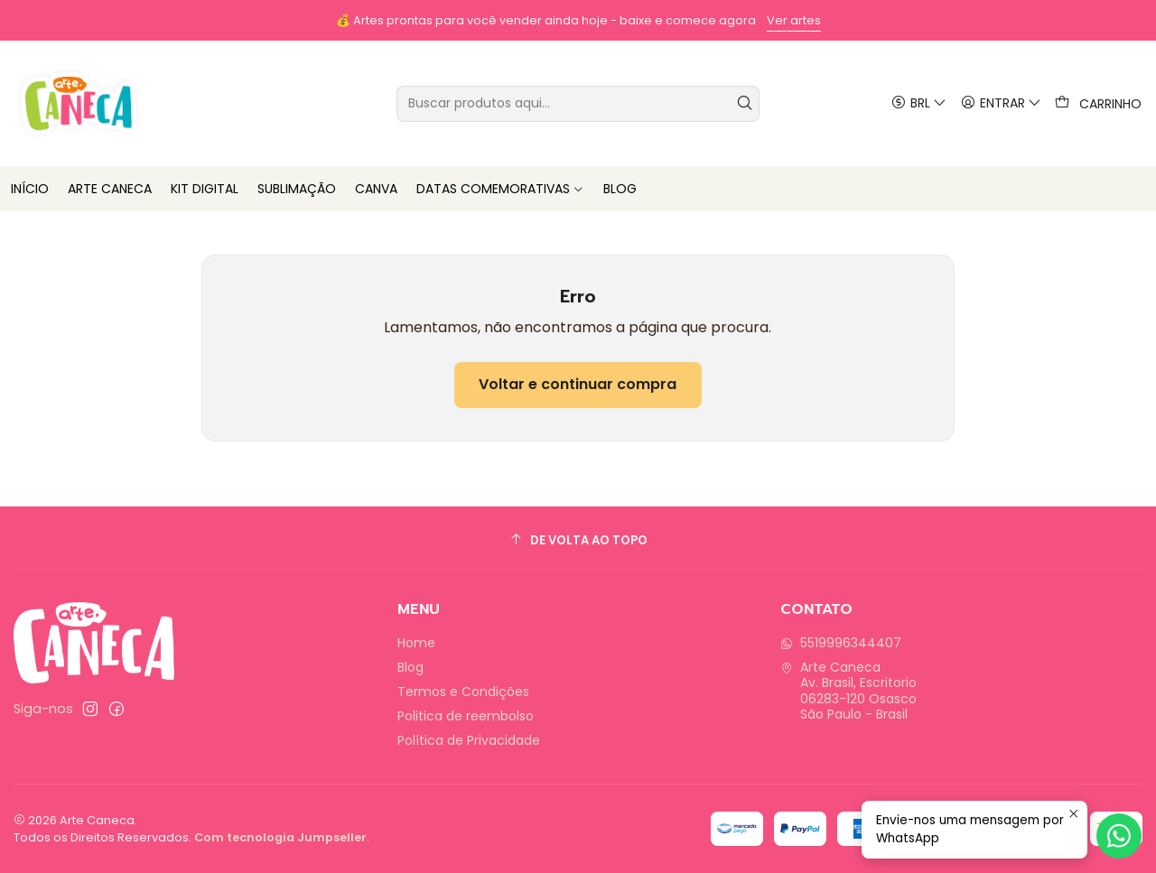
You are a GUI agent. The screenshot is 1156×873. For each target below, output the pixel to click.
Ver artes (794, 20)
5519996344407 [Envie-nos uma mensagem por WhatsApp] (840, 643)
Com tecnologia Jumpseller (280, 837)
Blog (410, 667)
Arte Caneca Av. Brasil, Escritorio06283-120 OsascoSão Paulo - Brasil (848, 691)
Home (416, 643)
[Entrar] (1001, 103)
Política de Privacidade (468, 740)
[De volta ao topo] (578, 540)
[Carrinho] (1098, 103)
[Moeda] (918, 103)
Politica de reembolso (465, 716)
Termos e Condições (463, 692)
